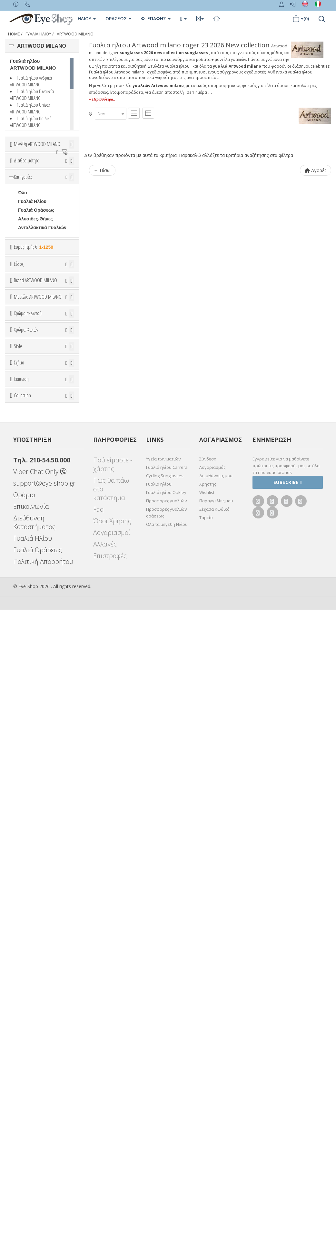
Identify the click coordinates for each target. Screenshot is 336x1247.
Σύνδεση (207, 1096)
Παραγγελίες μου (216, 1138)
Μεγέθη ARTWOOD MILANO (37, 144)
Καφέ (26, 759)
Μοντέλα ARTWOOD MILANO (38, 547)
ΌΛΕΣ (24, 984)
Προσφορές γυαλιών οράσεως (166, 1150)
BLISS (24, 502)
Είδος (19, 340)
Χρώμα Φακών (26, 709)
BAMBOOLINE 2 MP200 (35, 604)
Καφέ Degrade (36, 768)
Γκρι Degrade (35, 751)
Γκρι (25, 742)
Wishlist (206, 1130)
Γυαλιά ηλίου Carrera (167, 1104)
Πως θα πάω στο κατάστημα (111, 1126)
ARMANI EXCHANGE (40, 476)
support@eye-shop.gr (44, 1120)
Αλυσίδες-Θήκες (35, 273)
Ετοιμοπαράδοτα (37, 195)
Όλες (26, 935)
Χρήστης (207, 1121)
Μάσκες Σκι (30, 408)
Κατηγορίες (23, 231)
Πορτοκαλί (32, 679)
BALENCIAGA (33, 493)
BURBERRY (31, 528)
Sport (24, 373)
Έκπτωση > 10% (36, 944)
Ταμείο (206, 1155)
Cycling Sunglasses (164, 1113)
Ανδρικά (26, 382)
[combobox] (110, 114)
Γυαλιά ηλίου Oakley (166, 1130)
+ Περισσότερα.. (102, 99)
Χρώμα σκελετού (28, 628)
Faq (98, 1146)
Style (18, 790)
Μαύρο (28, 687)
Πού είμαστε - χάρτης (112, 1101)
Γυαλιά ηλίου (159, 1121)
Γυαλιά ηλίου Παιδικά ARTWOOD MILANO (31, 121)
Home (14, 34)
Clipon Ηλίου (35, 733)
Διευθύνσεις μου (215, 1113)
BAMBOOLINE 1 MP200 (35, 588)
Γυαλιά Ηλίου (32, 256)
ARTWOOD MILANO (75, 34)
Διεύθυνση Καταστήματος (34, 1159)
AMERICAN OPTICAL (41, 467)
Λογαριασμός (212, 1104)
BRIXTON (28, 519)
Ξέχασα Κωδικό (214, 1146)
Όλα (24, 212)
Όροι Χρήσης (112, 1158)
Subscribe (287, 1119)
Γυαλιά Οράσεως (36, 264)
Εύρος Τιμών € (30, 318)
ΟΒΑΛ (24, 880)
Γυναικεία (28, 391)
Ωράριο (24, 1132)
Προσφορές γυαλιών (166, 1138)
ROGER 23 (29, 572)
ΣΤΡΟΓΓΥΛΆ (31, 889)
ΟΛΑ (23, 159)
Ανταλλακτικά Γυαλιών (42, 282)
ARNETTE (28, 485)
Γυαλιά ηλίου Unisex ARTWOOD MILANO (30, 108)
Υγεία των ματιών (163, 1096)
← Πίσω (102, 170)
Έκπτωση (21, 919)
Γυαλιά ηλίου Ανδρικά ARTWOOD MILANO (31, 81)
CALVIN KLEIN (33, 537)
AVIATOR (28, 863)
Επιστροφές (110, 1193)
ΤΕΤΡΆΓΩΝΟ (32, 898)
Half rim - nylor (34, 823)
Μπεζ (26, 661)
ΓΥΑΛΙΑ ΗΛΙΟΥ (38, 34)
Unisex (25, 365)
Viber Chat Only (39, 1109)
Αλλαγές (105, 1181)
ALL (25, 644)
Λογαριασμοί (111, 1169)
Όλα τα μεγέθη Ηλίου (167, 1162)
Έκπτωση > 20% (36, 952)
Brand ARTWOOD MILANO (35, 434)
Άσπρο (28, 652)
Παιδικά (26, 399)
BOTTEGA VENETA (38, 511)
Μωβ (26, 670)
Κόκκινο (29, 696)
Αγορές (315, 170)
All (21, 805)
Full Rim (27, 814)
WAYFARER (30, 872)
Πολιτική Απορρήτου (43, 1198)
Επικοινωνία (31, 1143)
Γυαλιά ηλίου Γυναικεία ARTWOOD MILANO (32, 94)
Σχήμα (19, 838)
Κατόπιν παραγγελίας (44, 203)
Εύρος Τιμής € (34, 301)
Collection (22, 968)
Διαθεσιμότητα (26, 179)
